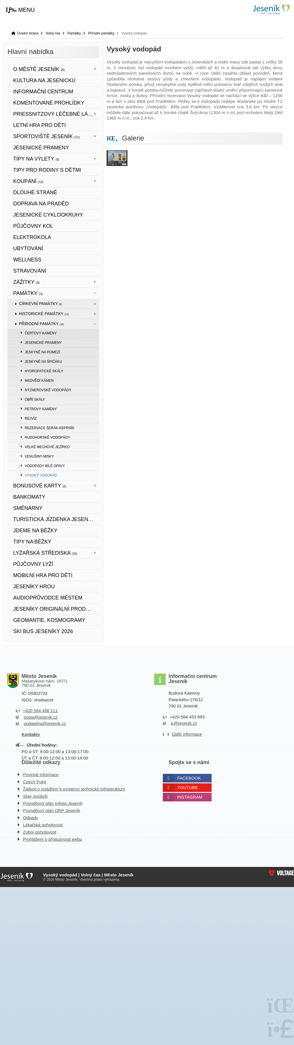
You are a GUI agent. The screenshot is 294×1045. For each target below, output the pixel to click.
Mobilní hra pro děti (42, 575)
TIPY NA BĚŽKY (32, 542)
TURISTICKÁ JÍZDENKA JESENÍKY (54, 519)
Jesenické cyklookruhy (48, 215)
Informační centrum (43, 92)
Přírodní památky (101, 33)
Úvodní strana (271, 9)
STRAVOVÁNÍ (29, 271)
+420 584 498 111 (40, 710)
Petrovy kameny (41, 409)
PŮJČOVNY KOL (33, 226)
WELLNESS (27, 260)
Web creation (281, 873)
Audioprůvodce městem (47, 598)
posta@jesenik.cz (41, 717)
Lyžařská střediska (45, 553)
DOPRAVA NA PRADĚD (41, 204)
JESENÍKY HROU (34, 586)
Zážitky (26, 282)
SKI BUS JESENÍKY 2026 (43, 631)
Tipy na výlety (36, 159)
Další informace (187, 734)
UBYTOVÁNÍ (28, 248)
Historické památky (44, 313)
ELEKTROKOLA (32, 237)
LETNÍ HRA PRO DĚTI (39, 125)
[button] (20, 10)
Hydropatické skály (44, 371)
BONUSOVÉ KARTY (39, 486)
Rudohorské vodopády (47, 437)
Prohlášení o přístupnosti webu (52, 839)
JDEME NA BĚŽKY (35, 530)
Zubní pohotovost (39, 832)
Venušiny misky (39, 456)
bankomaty (29, 497)
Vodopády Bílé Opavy (45, 466)
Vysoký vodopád (41, 475)
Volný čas (53, 33)
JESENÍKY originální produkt (54, 609)
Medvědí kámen (39, 381)
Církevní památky (40, 303)
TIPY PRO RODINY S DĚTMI (47, 170)
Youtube (187, 787)
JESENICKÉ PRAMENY (41, 148)
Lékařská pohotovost (43, 824)
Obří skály (35, 400)
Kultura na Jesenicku (44, 80)
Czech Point (34, 781)
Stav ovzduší (35, 796)
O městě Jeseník (39, 69)
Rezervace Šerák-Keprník (49, 428)
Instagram (189, 797)
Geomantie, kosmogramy (49, 620)
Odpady (30, 817)
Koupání (28, 181)
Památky (74, 33)
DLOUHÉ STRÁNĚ (35, 192)
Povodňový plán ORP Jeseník (51, 810)
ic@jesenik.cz (184, 723)
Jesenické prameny (43, 343)
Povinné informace (41, 774)
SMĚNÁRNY (27, 508)
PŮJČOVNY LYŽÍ (33, 564)
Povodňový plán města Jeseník (53, 803)
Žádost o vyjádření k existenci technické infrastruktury (74, 788)
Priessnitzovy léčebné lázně (56, 114)
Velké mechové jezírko (47, 447)
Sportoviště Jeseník (46, 136)
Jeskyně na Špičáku (43, 362)
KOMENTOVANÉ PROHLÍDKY (48, 103)
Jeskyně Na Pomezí (42, 352)
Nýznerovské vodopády (48, 390)
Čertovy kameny (41, 333)
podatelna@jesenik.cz (45, 723)
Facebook (189, 778)
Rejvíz (30, 419)
